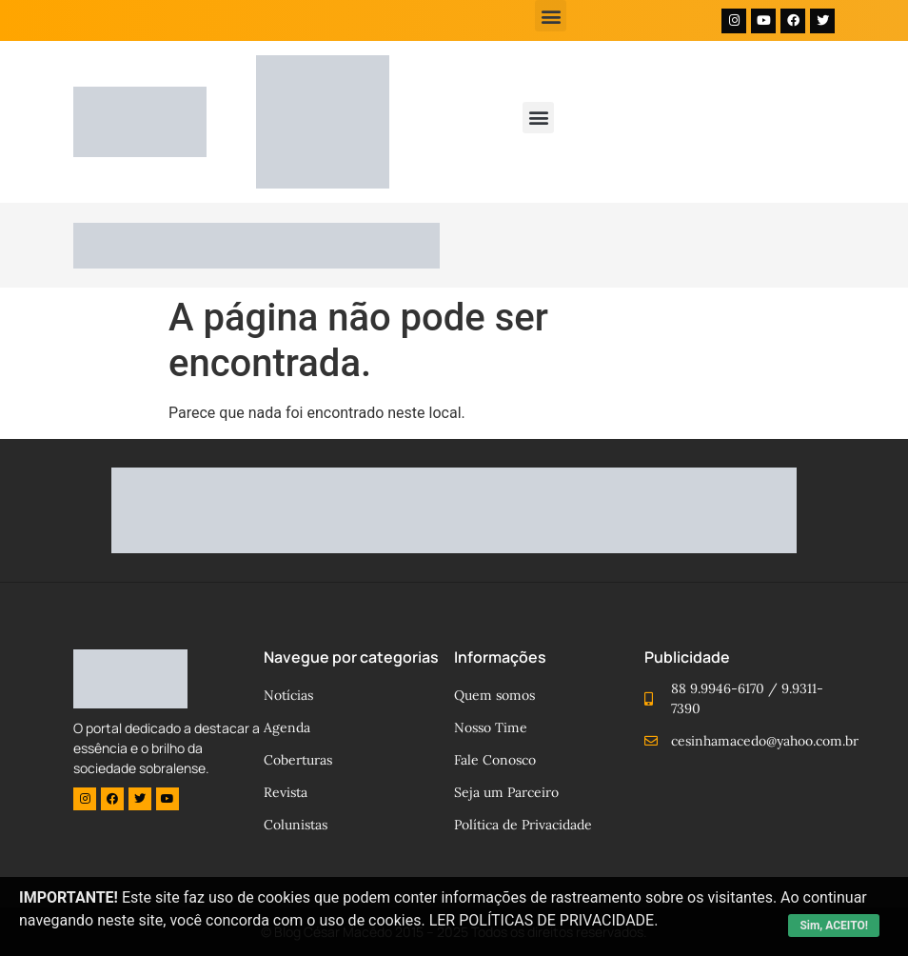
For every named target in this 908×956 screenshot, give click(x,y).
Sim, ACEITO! (833, 925)
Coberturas (298, 759)
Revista (285, 792)
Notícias (288, 695)
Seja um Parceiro (506, 792)
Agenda (287, 727)
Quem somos (494, 695)
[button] (550, 15)
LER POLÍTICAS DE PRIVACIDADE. (544, 920)
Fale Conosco (495, 759)
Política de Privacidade (523, 824)
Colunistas (295, 824)
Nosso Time (490, 727)
